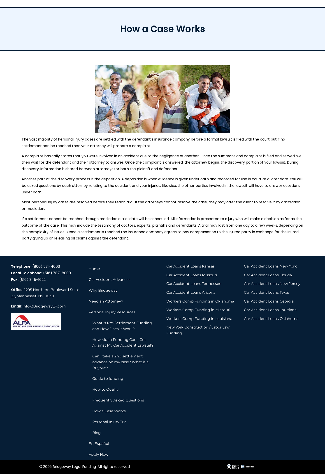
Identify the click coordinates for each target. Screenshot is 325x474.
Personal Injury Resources (112, 312)
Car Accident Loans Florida (268, 275)
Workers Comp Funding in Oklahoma (200, 301)
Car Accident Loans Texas (267, 292)
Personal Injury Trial (109, 422)
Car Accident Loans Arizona (190, 292)
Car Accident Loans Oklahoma (271, 319)
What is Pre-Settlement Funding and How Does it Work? (122, 326)
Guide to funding (107, 378)
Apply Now (98, 454)
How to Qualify (105, 389)
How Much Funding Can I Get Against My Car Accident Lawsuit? (122, 343)
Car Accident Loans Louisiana (270, 310)
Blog (96, 433)
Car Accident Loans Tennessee (193, 284)
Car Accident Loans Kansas (190, 266)
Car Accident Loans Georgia (269, 301)
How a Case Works (109, 411)
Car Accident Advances (109, 279)
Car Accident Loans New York (270, 266)
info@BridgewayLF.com (44, 306)
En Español (99, 443)
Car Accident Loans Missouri (191, 275)
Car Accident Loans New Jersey (272, 284)
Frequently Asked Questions (118, 400)
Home (94, 269)
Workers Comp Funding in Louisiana (199, 319)
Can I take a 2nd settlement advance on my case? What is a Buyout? (120, 362)
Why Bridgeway (103, 290)
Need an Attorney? (106, 301)
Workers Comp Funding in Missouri (198, 310)
